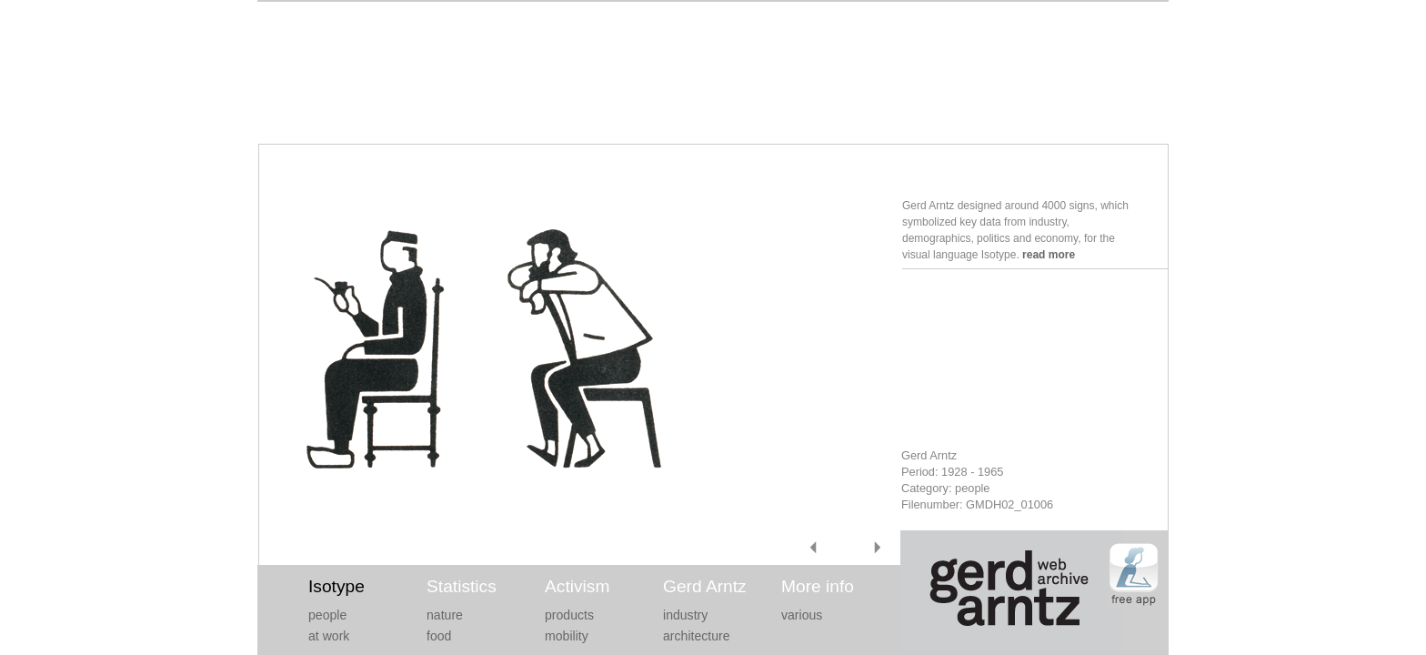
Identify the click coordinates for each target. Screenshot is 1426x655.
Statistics (462, 586)
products (569, 615)
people (327, 615)
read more (1048, 254)
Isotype (336, 586)
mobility (566, 636)
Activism (577, 586)
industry (685, 615)
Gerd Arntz (705, 586)
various (801, 615)
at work (328, 636)
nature (445, 615)
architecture (696, 636)
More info (817, 586)
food (439, 636)
